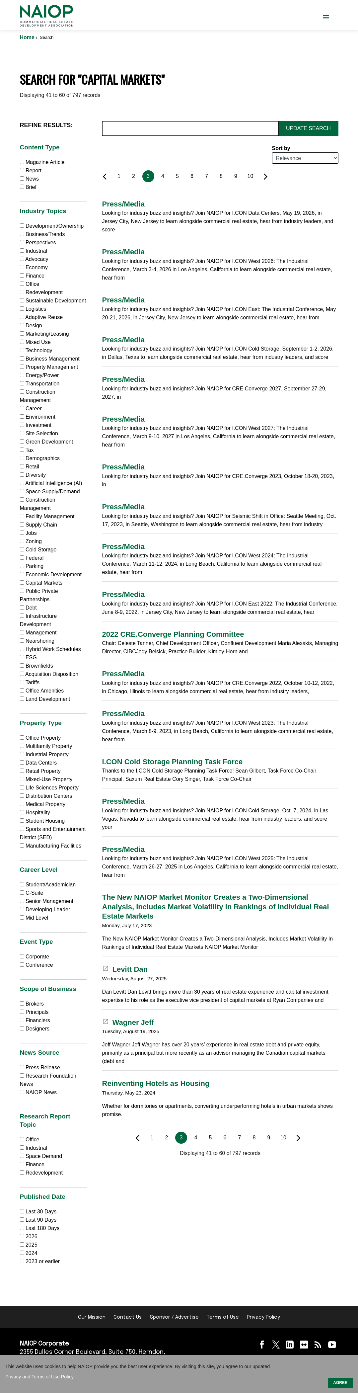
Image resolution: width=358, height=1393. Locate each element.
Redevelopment (41, 292)
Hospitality (35, 812)
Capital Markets (41, 583)
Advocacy (34, 259)
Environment (37, 417)
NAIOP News (38, 1092)
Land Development (45, 699)
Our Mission (92, 1317)
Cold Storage (38, 549)
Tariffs (30, 682)
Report (30, 170)
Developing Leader (45, 909)
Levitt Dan (125, 969)
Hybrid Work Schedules (50, 649)
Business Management (50, 359)
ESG (28, 657)
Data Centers (38, 763)
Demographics (40, 458)
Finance (32, 276)
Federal (32, 558)
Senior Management (47, 901)
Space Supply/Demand (50, 491)
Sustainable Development (53, 300)
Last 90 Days (41, 1220)
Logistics (33, 309)
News (29, 179)
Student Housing (42, 821)
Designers (34, 1028)
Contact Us (127, 1317)
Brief (28, 187)
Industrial (33, 251)
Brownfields (36, 666)
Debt (28, 608)
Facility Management (47, 516)
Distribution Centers (46, 796)
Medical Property (43, 804)
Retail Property (40, 771)
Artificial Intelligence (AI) (51, 483)
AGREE (340, 1382)
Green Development (46, 442)
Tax (27, 450)
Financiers (35, 1020)
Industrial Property (44, 754)
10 (250, 176)
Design (31, 325)
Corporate (34, 956)
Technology (36, 350)
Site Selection (39, 433)
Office (29, 284)
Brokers (32, 1004)
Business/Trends (42, 234)
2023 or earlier (43, 1261)
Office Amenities (42, 691)
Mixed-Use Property (46, 779)
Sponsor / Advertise (174, 1317)
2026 (31, 1236)
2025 (31, 1245)
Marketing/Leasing (44, 334)
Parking (32, 566)
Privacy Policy (263, 1317)
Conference (36, 965)
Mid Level (34, 918)
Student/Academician (48, 884)
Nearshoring (37, 641)
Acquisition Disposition (49, 674)
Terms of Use (223, 1317)
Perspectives (38, 242)
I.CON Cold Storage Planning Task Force (172, 762)
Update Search (308, 128)
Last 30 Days (41, 1211)
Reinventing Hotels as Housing (156, 1083)
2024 (31, 1253)
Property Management (49, 367)
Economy (34, 267)
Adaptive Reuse (41, 317)
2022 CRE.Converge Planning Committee (173, 634)
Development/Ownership (52, 226)
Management (38, 632)
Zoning (31, 541)
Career (31, 408)
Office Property (40, 738)
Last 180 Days (42, 1228)
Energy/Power (39, 375)
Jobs (28, 533)
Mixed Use (35, 342)
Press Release (40, 1067)
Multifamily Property (46, 746)
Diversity (33, 475)
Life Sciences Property (49, 787)
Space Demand (41, 1156)
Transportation (40, 383)
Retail (29, 466)
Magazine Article (42, 162)
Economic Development (51, 574)
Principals (34, 1012)
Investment (36, 425)
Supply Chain (38, 525)
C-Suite (31, 893)
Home (28, 37)
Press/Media (123, 204)
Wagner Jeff (128, 1022)
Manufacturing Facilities (51, 846)
